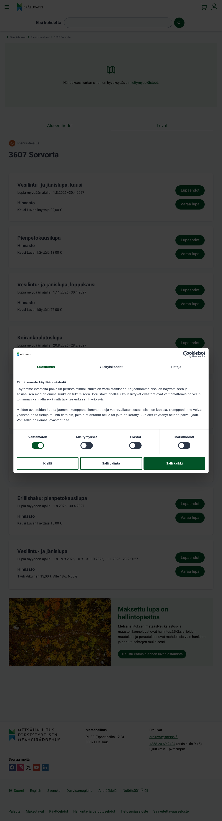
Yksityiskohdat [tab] (110, 367)
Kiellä (47, 463)
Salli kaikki (174, 463)
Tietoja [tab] (176, 367)
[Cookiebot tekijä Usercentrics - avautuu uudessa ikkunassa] (186, 354)
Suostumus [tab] (46, 367)
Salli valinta (111, 463)
